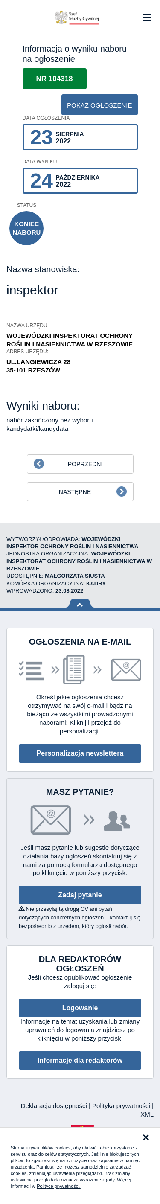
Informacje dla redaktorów (80, 1060)
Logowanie (80, 1008)
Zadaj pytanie (80, 895)
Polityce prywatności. (59, 1186)
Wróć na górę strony (80, 603)
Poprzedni (85, 464)
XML (147, 1114)
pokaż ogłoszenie (99, 105)
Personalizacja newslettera (80, 753)
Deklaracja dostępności (55, 1105)
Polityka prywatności (122, 1105)
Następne (75, 492)
